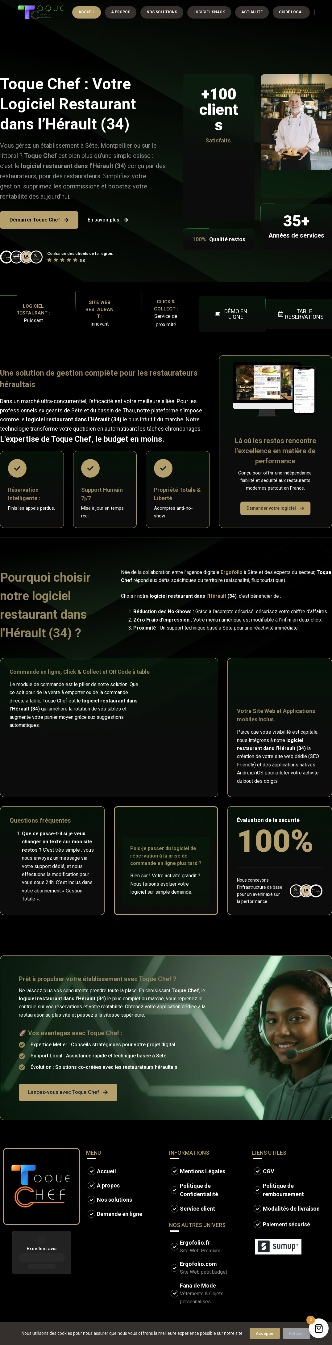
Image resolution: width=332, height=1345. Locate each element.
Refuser (296, 1333)
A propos (120, 12)
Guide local (291, 12)
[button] (232, 314)
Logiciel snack (209, 12)
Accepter (265, 1333)
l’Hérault (216, 596)
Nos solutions (162, 12)
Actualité (252, 12)
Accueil (86, 12)
